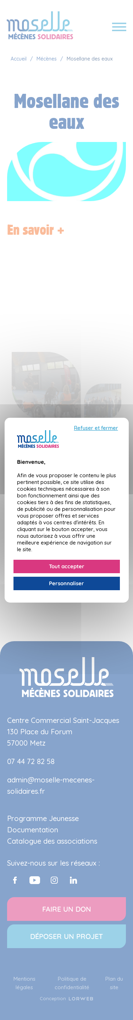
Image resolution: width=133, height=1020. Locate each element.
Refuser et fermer (96, 428)
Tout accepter (66, 566)
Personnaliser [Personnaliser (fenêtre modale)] (66, 583)
